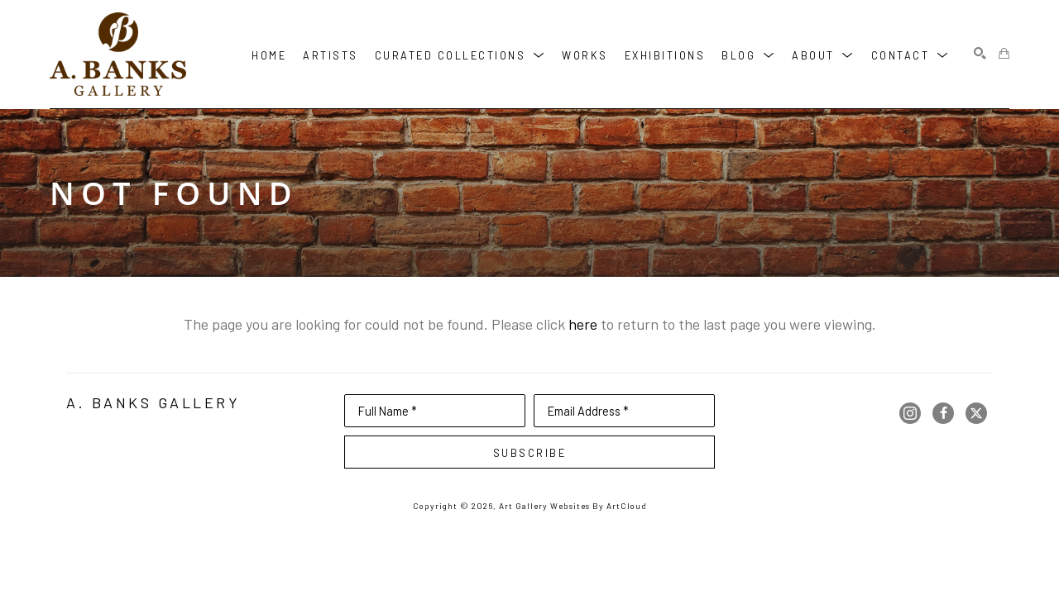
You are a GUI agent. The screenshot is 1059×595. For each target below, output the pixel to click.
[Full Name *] (434, 410)
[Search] (980, 54)
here (582, 324)
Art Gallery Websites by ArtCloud (573, 506)
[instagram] (910, 413)
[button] (460, 54)
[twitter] (976, 413)
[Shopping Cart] (1004, 54)
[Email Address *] (624, 410)
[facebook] (943, 413)
